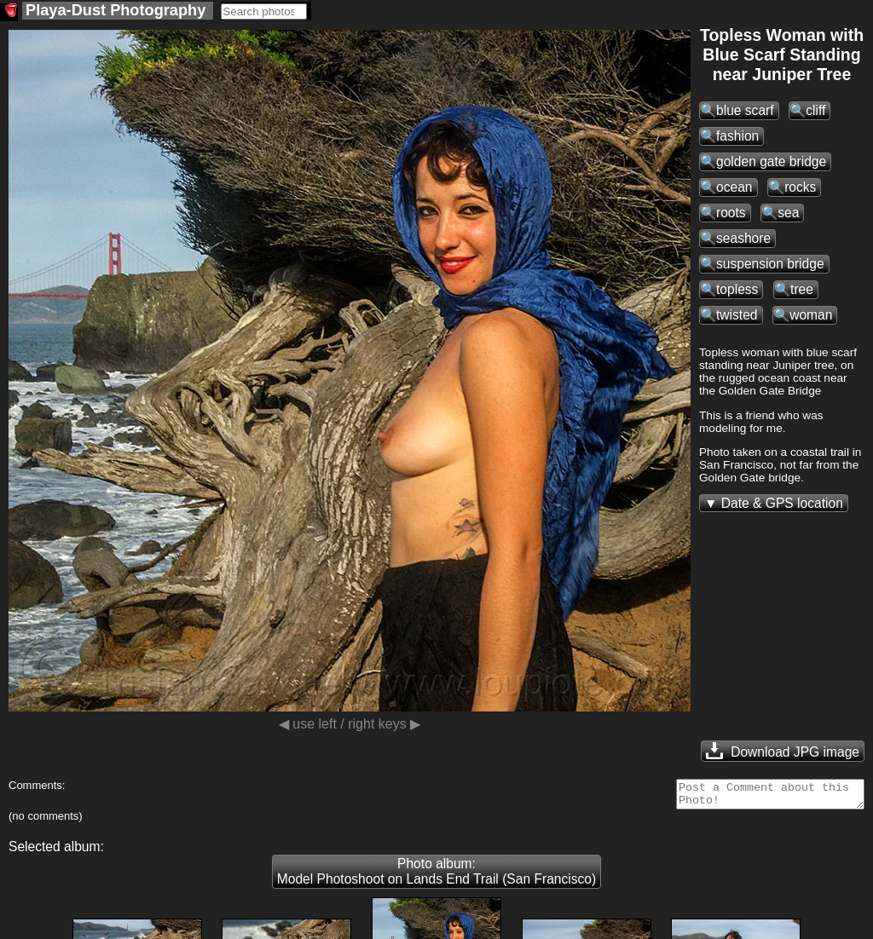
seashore (743, 238)
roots (731, 212)
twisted (737, 315)
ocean (734, 187)
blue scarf (745, 110)
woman (810, 315)
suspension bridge (770, 263)
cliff (815, 110)
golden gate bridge (771, 161)
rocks (800, 187)
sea (788, 212)
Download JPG (782, 750)
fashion (737, 136)
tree (801, 289)
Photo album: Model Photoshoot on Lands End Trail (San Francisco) (436, 876)
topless (737, 289)
